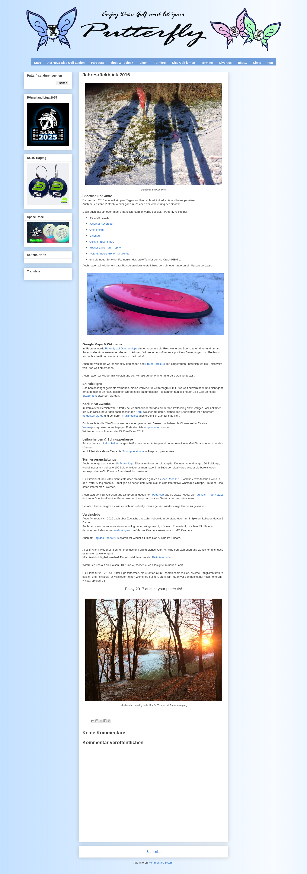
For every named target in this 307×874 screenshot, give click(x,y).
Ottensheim (96, 229)
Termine (207, 62)
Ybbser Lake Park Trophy (105, 247)
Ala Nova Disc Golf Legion (66, 62)
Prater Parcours (155, 363)
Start (37, 62)
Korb (139, 411)
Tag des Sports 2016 (106, 538)
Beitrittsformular (161, 557)
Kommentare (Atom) (160, 862)
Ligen (143, 62)
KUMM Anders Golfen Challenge (109, 253)
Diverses (225, 62)
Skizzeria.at (90, 395)
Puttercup (158, 494)
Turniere (160, 62)
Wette (86, 427)
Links (257, 62)
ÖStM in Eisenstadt (101, 241)
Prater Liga (127, 463)
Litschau (94, 235)
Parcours (97, 62)
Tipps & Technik (121, 62)
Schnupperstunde (133, 451)
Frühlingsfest (130, 415)
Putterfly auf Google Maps (121, 348)
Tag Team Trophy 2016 (209, 494)
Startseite (154, 852)
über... (242, 62)
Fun (270, 62)
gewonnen (153, 427)
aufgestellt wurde (93, 415)
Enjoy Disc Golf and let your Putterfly (71, 14)
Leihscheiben (111, 443)
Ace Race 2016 (171, 479)
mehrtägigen (121, 530)
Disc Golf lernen (183, 62)
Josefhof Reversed (100, 223)
